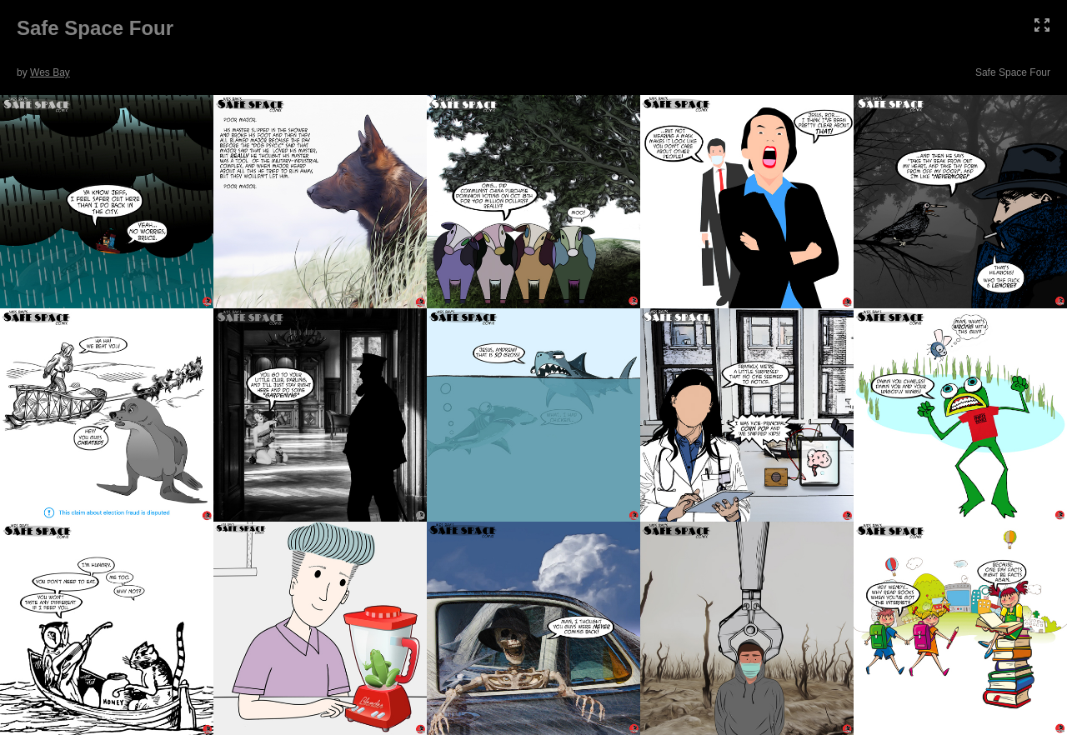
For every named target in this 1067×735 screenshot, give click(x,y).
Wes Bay (50, 72)
